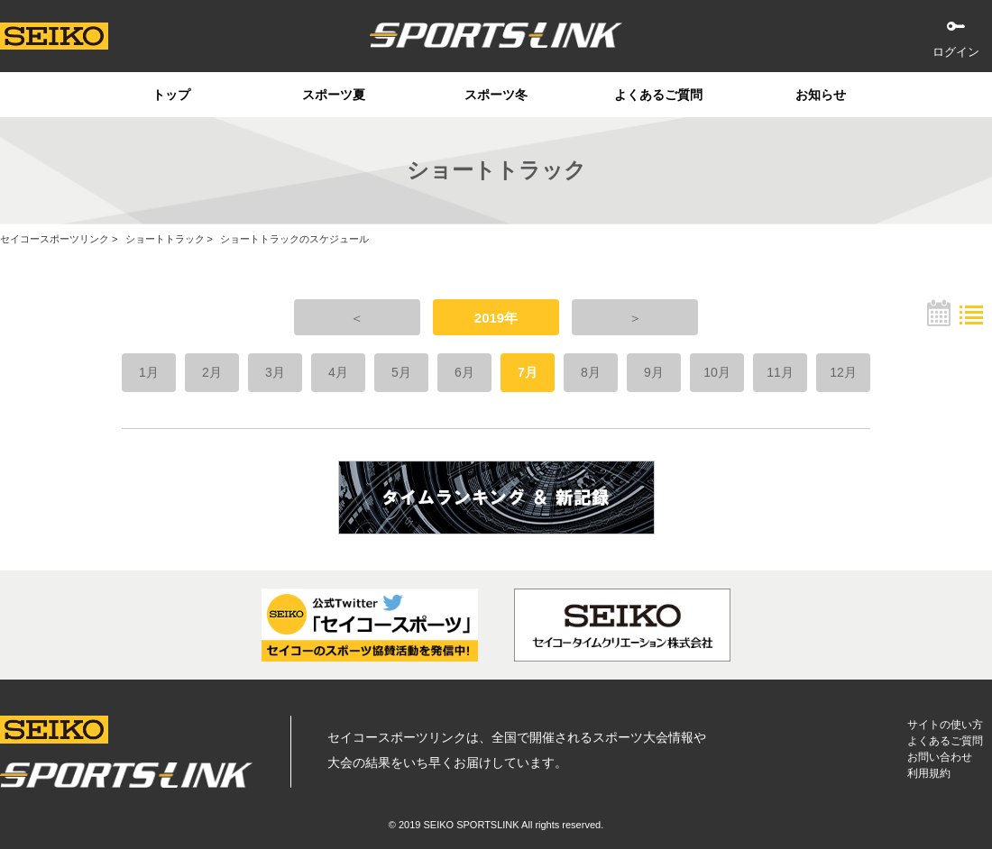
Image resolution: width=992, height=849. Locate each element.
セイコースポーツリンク (54, 238)
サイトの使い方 (945, 724)
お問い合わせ (939, 757)
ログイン (955, 52)
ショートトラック (165, 238)
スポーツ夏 (333, 94)
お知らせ (820, 94)
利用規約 (929, 773)
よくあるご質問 (658, 94)
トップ (171, 94)
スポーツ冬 (496, 94)
